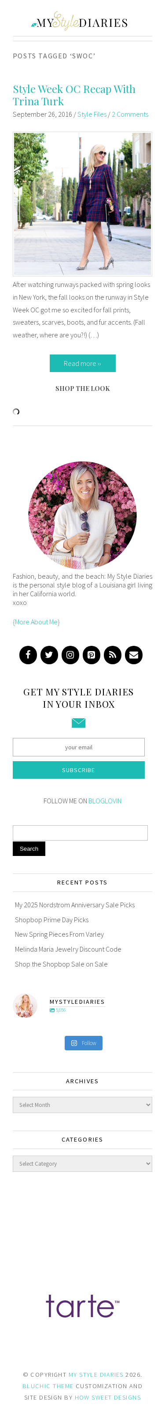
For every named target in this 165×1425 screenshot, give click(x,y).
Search (29, 848)
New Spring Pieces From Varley (59, 934)
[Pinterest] (91, 655)
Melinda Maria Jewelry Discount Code (68, 949)
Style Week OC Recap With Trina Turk (74, 95)
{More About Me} (36, 621)
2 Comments (130, 114)
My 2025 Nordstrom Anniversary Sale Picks (75, 904)
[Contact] (134, 655)
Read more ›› (82, 363)
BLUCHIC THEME (48, 1386)
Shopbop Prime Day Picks (51, 919)
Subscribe (78, 770)
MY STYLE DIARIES (96, 1374)
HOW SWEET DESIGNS (108, 1397)
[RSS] (112, 655)
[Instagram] (70, 655)
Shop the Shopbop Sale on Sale (61, 964)
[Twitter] (49, 655)
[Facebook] (28, 655)
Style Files (91, 114)
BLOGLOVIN (104, 800)
